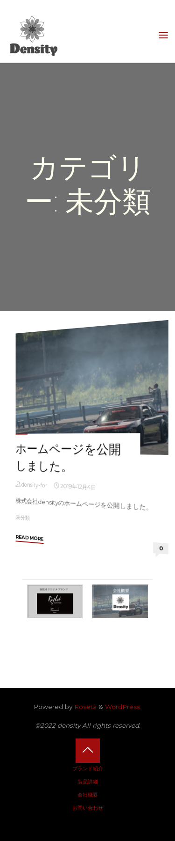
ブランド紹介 (87, 768)
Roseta (84, 706)
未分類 (23, 517)
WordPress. (123, 706)
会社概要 (87, 794)
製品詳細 (87, 781)
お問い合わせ (87, 807)
